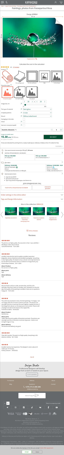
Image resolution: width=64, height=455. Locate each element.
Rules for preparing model (53, 403)
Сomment (59, 146)
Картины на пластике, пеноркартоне (25, 214)
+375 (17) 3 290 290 (33, 387)
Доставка (32, 162)
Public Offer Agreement (46, 448)
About (53, 380)
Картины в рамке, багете (39, 213)
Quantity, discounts (8, 130)
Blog (10, 384)
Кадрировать (32, 59)
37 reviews (16, 67)
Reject (37, 452)
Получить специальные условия (16, 188)
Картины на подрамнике (53, 213)
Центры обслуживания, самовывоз (32, 153)
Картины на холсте (11, 213)
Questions (32, 384)
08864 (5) (39, 204)
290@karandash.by (32, 389)
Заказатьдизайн (48, 187)
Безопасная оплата (32, 174)
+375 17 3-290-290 (26, 424)
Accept (27, 452)
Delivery (32, 380)
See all (32, 357)
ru (4, 403)
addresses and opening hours (54, 433)
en (8, 403)
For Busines (10, 380)
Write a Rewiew (33, 231)
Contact (53, 384)
